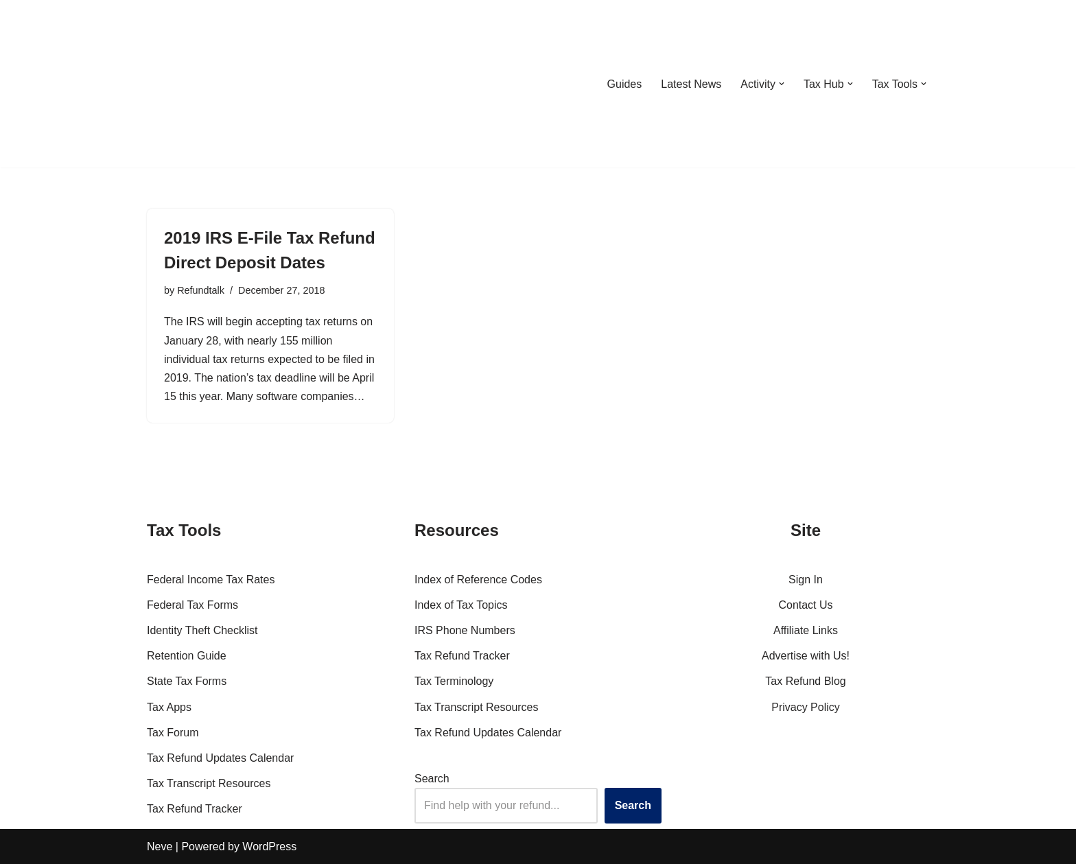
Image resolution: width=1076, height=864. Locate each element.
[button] (781, 83)
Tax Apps (169, 707)
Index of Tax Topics (461, 605)
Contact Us (805, 605)
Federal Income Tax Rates (210, 579)
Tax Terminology (453, 681)
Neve (159, 846)
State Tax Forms (186, 681)
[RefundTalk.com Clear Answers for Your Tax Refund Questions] (218, 83)
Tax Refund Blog (805, 681)
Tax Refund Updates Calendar (220, 758)
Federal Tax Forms (192, 605)
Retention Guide (186, 656)
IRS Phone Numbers (464, 630)
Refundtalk (200, 290)
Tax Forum (173, 732)
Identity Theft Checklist (202, 630)
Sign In (805, 579)
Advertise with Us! (806, 656)
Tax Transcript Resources (209, 783)
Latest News (691, 84)
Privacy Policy (805, 707)
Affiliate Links (805, 630)
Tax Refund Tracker (194, 809)
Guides (624, 84)
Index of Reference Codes (478, 579)
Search (431, 778)
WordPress (269, 846)
